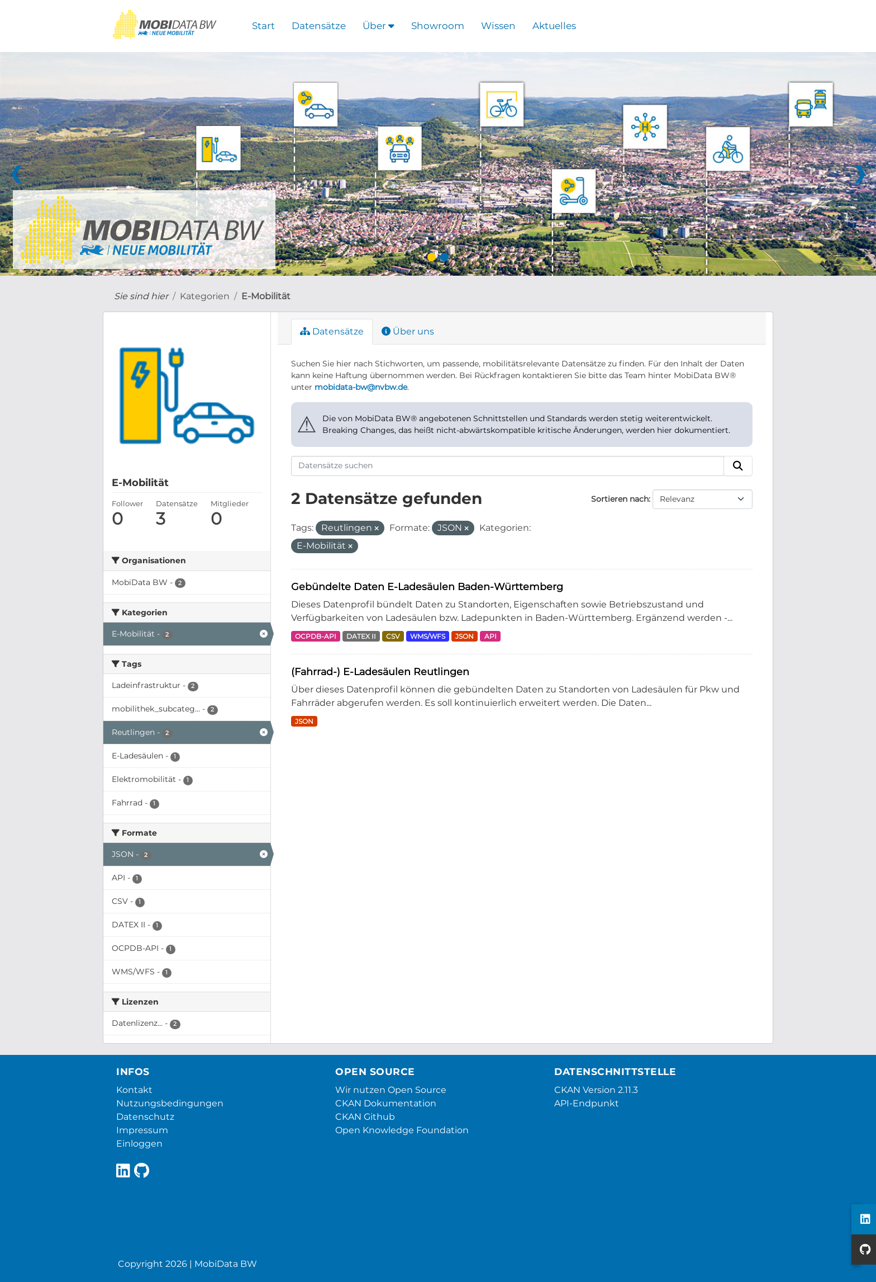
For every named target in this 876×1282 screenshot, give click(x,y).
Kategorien (205, 296)
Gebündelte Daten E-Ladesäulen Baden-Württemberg (427, 586)
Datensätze (319, 25)
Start (263, 25)
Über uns (408, 331)
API (490, 636)
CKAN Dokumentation (385, 1103)
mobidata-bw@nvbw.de (361, 387)
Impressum (142, 1130)
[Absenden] (738, 466)
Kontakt (134, 1090)
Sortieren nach (620, 499)
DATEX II (361, 636)
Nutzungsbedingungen (169, 1103)
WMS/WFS (427, 636)
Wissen (498, 25)
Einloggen (139, 1143)
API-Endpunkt (586, 1103)
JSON (464, 636)
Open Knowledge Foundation (402, 1130)
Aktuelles (554, 25)
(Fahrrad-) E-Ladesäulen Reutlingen (380, 671)
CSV (392, 636)
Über (378, 25)
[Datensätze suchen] (508, 466)
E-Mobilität (266, 296)
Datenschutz (145, 1116)
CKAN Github (365, 1116)
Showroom (437, 25)
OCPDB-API (315, 636)
